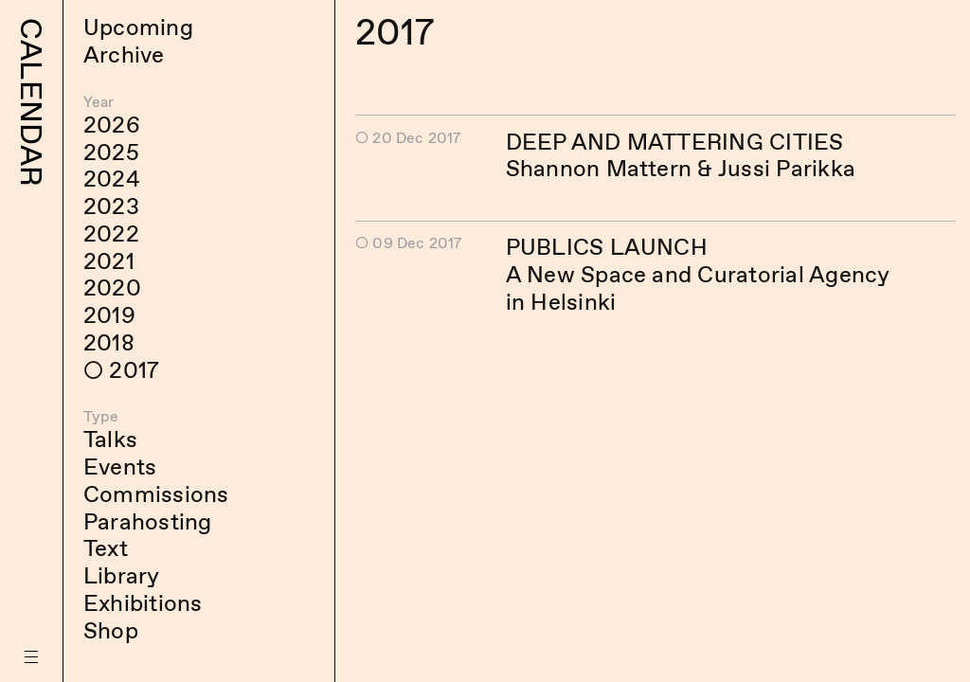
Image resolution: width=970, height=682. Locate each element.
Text (105, 548)
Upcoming (138, 27)
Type (101, 416)
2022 (111, 233)
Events (119, 466)
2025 (111, 152)
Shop (110, 630)
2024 (111, 178)
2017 (134, 370)
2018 (109, 342)
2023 (111, 206)
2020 (112, 287)
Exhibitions (143, 603)
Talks (110, 439)
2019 (109, 315)
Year (99, 102)
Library (121, 575)
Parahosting (147, 521)
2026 (111, 124)
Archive (124, 54)
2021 (109, 261)
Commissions (156, 494)
